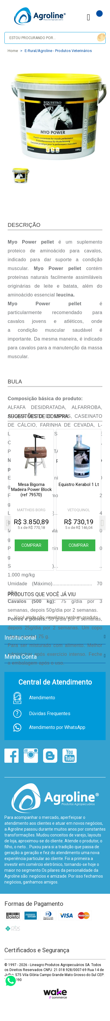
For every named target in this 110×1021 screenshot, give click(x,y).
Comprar (31, 545)
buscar (100, 37)
